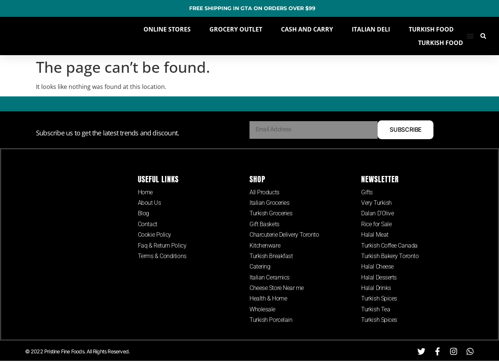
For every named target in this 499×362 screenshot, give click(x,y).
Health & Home (268, 299)
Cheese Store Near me (277, 288)
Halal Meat (374, 235)
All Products (264, 192)
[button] (483, 36)
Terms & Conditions (162, 256)
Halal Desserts (379, 278)
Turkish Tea (375, 310)
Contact (147, 224)
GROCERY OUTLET (235, 29)
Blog (143, 213)
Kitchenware (265, 245)
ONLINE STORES (167, 29)
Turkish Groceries (271, 213)
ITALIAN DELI (371, 29)
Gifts (367, 192)
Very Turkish (376, 203)
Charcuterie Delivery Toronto (284, 235)
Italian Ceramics (270, 278)
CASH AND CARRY (307, 29)
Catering (260, 267)
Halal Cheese (377, 267)
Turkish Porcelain (271, 320)
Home (145, 192)
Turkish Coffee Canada (389, 245)
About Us (149, 203)
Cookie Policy (154, 235)
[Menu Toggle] (470, 36)
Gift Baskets (264, 224)
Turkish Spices (379, 299)
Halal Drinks (376, 288)
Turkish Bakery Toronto (389, 256)
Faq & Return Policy (162, 245)
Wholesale (262, 310)
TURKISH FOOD (431, 29)
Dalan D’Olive (377, 213)
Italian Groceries (269, 203)
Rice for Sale (376, 224)
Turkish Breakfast (271, 256)
